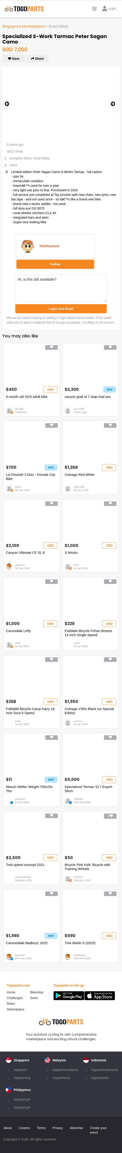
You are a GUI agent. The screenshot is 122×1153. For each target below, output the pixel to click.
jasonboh (20, 799)
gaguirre (20, 565)
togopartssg (22, 1078)
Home (11, 992)
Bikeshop (36, 992)
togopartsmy (61, 1078)
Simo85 (19, 409)
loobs (77, 643)
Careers (24, 1128)
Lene (76, 565)
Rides (11, 1003)
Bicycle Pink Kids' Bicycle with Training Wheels (87, 867)
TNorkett (78, 799)
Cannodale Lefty (18, 631)
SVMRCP (78, 877)
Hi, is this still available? (61, 288)
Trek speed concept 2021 (25, 865)
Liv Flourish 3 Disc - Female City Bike (30, 477)
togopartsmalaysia (66, 1070)
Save (14, 58)
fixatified (19, 955)
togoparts (20, 1070)
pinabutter (80, 955)
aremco (78, 721)
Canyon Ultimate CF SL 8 (25, 552)
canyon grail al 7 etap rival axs (88, 397)
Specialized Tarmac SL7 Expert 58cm (88, 789)
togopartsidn (100, 1078)
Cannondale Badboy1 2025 (27, 943)
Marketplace (15, 1009)
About (7, 1128)
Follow (55, 264)
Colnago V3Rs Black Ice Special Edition (89, 711)
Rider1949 (79, 487)
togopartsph (22, 1099)
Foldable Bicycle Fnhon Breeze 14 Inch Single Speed (88, 633)
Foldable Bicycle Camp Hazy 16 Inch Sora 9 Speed (30, 711)
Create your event (98, 1130)
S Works (71, 552)
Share (37, 58)
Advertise (76, 1128)
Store (34, 998)
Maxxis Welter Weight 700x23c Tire (29, 789)
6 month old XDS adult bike (27, 397)
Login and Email (61, 309)
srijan (18, 487)
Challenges (15, 998)
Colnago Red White (79, 475)
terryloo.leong (22, 877)
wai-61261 (79, 409)
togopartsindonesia (104, 1070)
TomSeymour (49, 246)
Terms (41, 1128)
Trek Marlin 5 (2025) (80, 943)
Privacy (58, 1128)
